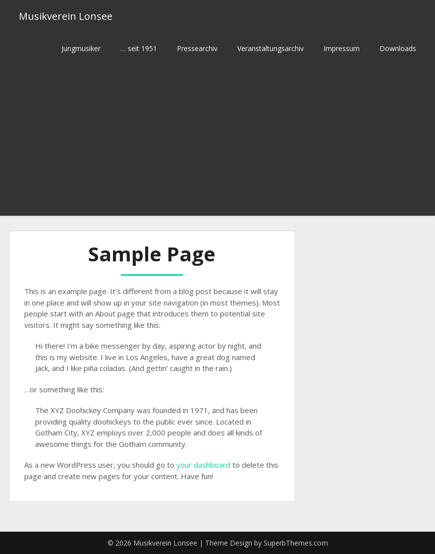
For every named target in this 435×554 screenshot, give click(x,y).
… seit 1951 (138, 48)
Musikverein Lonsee (65, 16)
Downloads (398, 48)
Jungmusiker (81, 48)
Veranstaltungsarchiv (270, 48)
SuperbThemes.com (296, 543)
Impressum (342, 48)
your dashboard (203, 465)
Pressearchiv (197, 48)
